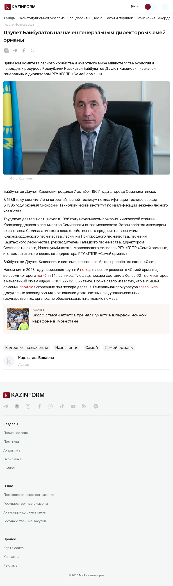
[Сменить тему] (150, 6)
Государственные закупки (24, 521)
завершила (148, 287)
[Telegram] (15, 51)
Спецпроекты (78, 18)
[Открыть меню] (165, 6)
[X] (32, 51)
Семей (91, 347)
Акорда (164, 18)
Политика (11, 441)
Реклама (10, 565)
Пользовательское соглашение (28, 495)
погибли (44, 275)
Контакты (11, 556)
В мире (9, 468)
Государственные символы (25, 503)
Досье (97, 18)
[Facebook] (23, 51)
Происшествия (15, 433)
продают (27, 287)
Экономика (12, 459)
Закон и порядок (119, 18)
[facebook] (39, 406)
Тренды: (9, 18)
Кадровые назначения (26, 347)
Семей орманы (119, 347)
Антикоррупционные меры (24, 512)
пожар (85, 269)
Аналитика (11, 450)
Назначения (145, 18)
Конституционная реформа (42, 18)
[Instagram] (6, 51)
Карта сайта (13, 548)
